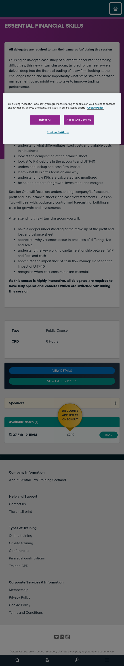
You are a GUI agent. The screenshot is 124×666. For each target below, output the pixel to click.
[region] (62, 118)
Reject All (45, 120)
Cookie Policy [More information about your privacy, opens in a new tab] (95, 108)
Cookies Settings (58, 132)
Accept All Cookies (79, 120)
